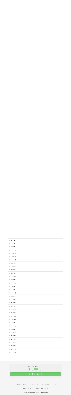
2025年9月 (13, 253)
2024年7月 (13, 299)
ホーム (14, 384)
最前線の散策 (25, 384)
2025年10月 (14, 250)
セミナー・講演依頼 (54, 384)
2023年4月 (13, 349)
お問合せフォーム (44, 388)
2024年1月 (13, 319)
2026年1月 (13, 240)
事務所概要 (19, 384)
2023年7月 (13, 339)
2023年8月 (13, 335)
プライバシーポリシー (27, 388)
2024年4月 (13, 309)
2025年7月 (13, 260)
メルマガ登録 (36, 388)
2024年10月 (14, 289)
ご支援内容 (32, 384)
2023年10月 (14, 329)
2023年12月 (14, 322)
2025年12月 (14, 243)
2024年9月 (13, 293)
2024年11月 (14, 286)
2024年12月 (14, 283)
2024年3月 (13, 312)
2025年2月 (13, 276)
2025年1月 (13, 279)
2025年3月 (13, 273)
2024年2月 (13, 316)
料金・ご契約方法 (45, 384)
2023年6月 (13, 342)
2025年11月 (14, 246)
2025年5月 (13, 266)
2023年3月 (13, 352)
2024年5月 (13, 306)
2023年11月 (14, 326)
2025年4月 (13, 269)
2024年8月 (13, 296)
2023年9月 (13, 332)
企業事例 (38, 384)
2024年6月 (13, 302)
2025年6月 (13, 263)
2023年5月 (13, 345)
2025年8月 (13, 256)
